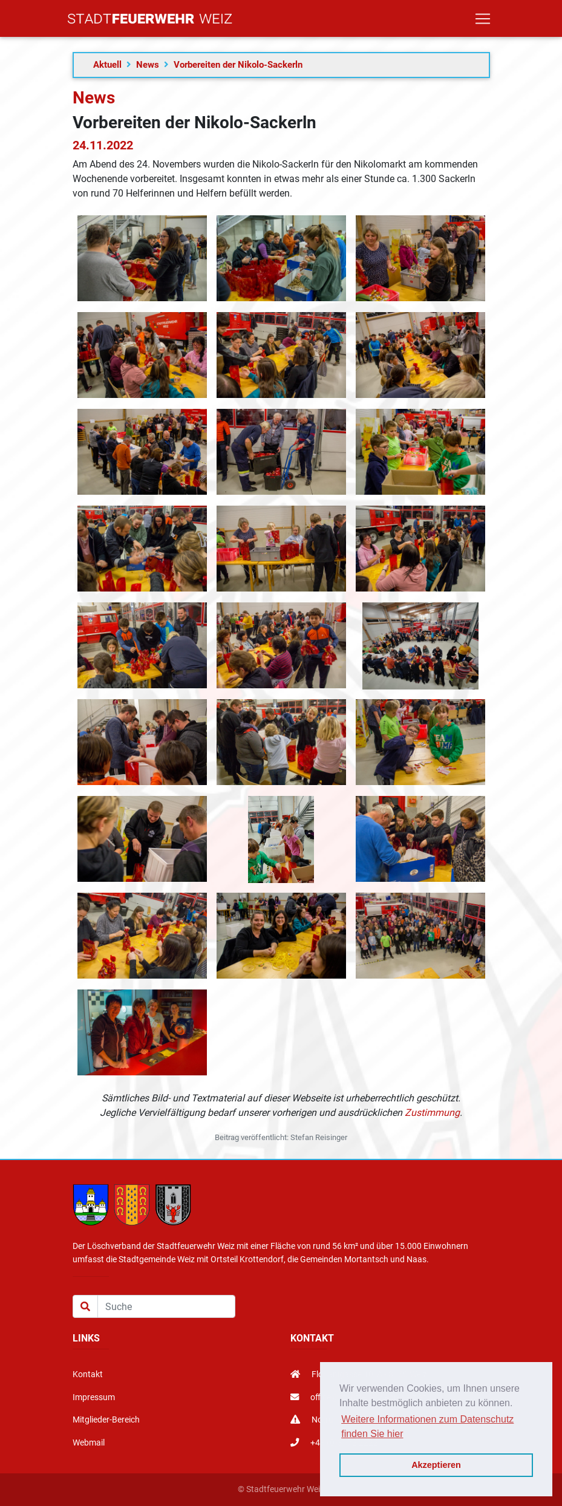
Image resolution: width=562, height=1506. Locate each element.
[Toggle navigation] (482, 21)
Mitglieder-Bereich (106, 1420)
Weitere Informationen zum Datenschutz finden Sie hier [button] (427, 1426)
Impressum (94, 1397)
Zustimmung (432, 1112)
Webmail (89, 1443)
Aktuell (107, 64)
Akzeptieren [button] (436, 1465)
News (147, 64)
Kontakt (88, 1374)
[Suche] (166, 1306)
